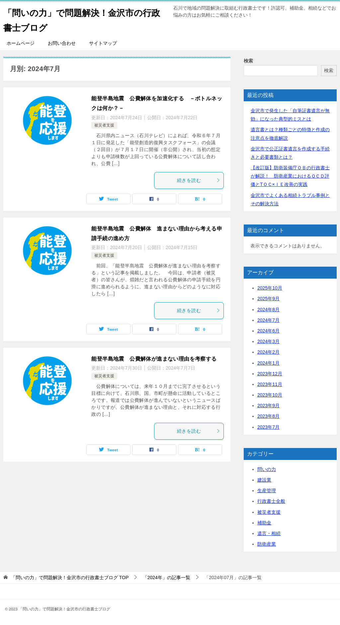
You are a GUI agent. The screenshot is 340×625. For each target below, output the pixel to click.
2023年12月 (269, 373)
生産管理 (266, 490)
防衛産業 (266, 544)
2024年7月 (268, 320)
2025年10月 (269, 288)
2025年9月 (268, 298)
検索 (248, 60)
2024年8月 (268, 309)
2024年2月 (268, 352)
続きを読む (198, 180)
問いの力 (266, 469)
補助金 (264, 522)
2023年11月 (269, 384)
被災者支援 (104, 125)
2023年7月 (268, 427)
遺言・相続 (269, 533)
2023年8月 (268, 416)
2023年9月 (268, 405)
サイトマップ (103, 43)
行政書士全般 (271, 501)
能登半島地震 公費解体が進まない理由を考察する (153, 359)
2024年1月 (268, 363)
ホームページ (21, 43)
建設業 (264, 480)
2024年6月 (268, 330)
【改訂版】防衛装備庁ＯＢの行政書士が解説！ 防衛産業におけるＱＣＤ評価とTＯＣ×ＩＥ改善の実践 (290, 176)
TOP (69, 577)
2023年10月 (269, 395)
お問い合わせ (62, 43)
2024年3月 (268, 341)
